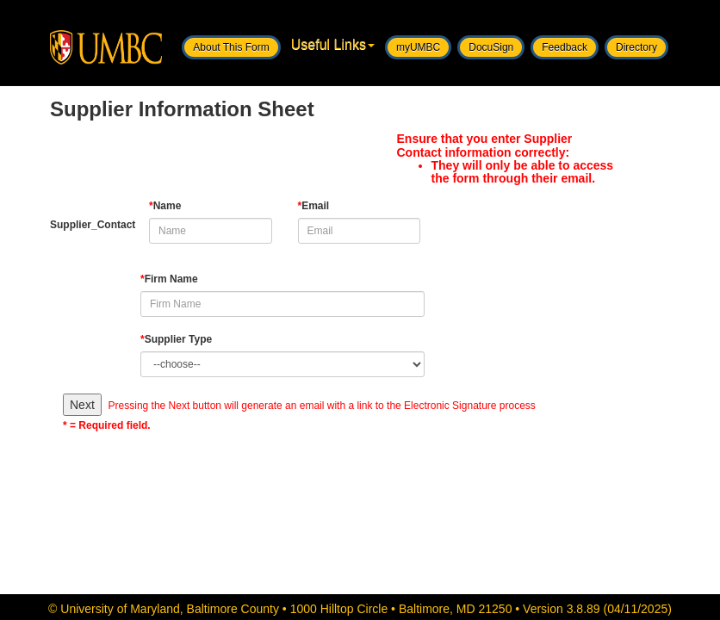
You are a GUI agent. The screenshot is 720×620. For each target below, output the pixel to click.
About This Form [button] (231, 47)
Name (165, 206)
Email (314, 206)
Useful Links (333, 44)
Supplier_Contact (86, 225)
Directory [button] (636, 47)
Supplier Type (176, 339)
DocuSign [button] (491, 47)
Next (82, 405)
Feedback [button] (564, 47)
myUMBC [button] (418, 47)
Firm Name (169, 279)
